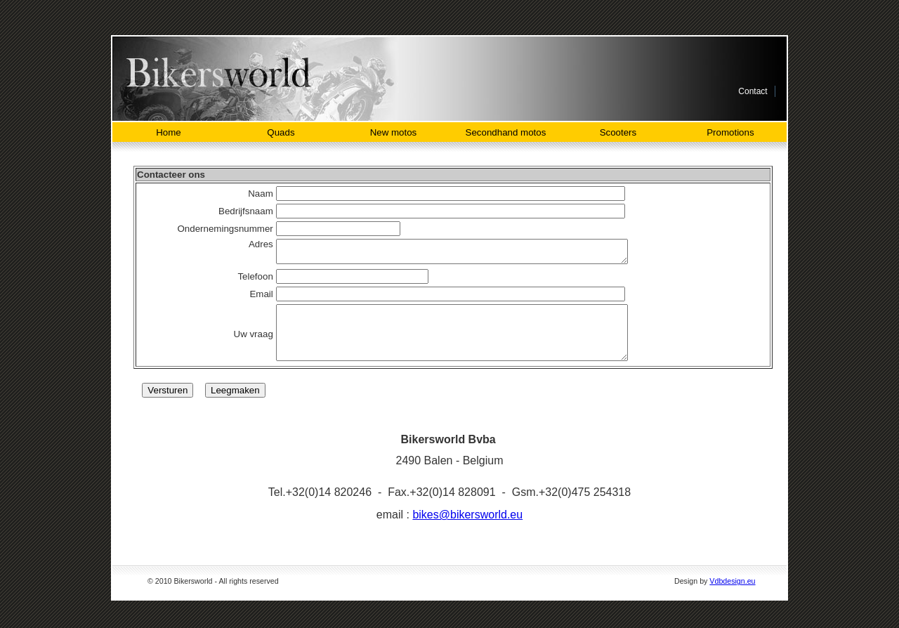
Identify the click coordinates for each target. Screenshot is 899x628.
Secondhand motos (506, 132)
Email (249, 298)
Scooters (618, 132)
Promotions (730, 132)
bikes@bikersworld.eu (467, 529)
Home (168, 132)
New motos (393, 132)
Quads (280, 132)
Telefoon (243, 280)
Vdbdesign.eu (732, 595)
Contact (752, 91)
